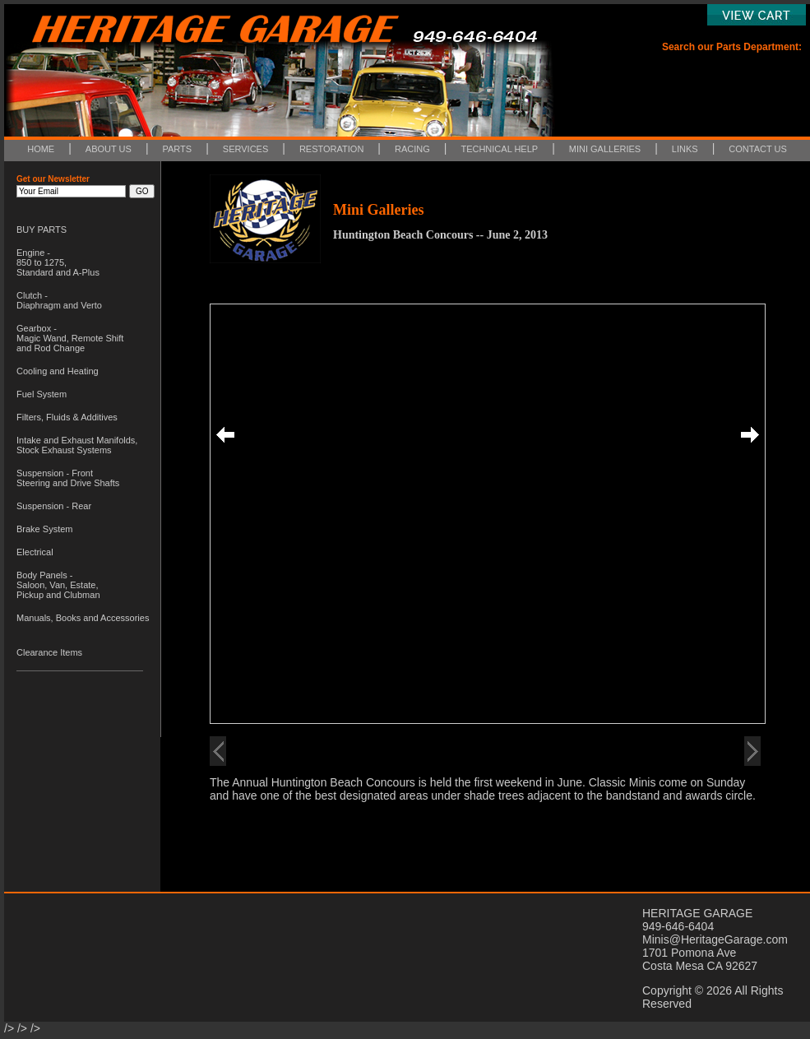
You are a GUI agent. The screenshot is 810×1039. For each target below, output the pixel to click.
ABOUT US (109, 149)
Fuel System (41, 394)
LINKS (685, 149)
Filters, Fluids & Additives (67, 417)
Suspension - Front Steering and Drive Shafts (67, 478)
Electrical (34, 552)
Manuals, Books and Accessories (82, 618)
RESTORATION (331, 149)
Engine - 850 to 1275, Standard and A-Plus (58, 262)
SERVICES (245, 149)
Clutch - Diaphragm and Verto (59, 300)
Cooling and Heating (57, 371)
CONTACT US (758, 149)
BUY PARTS (41, 229)
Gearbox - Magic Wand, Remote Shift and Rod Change (69, 338)
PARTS (177, 149)
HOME (40, 149)
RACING (412, 149)
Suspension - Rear (53, 506)
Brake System (44, 529)
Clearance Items (49, 652)
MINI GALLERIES (605, 149)
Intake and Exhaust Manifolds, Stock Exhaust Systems (76, 445)
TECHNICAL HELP (499, 149)
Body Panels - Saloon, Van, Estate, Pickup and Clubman (58, 585)
